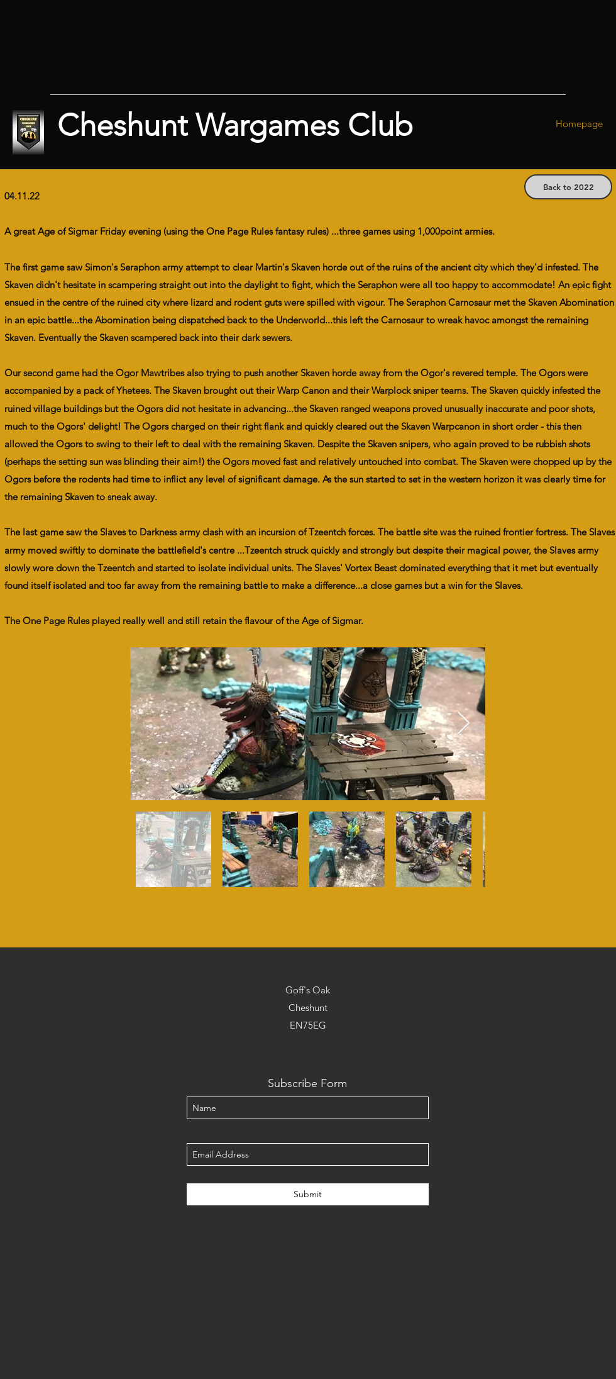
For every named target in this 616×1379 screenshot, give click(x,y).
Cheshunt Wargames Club (235, 125)
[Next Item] (463, 724)
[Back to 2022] (568, 186)
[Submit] (308, 1194)
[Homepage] (579, 124)
